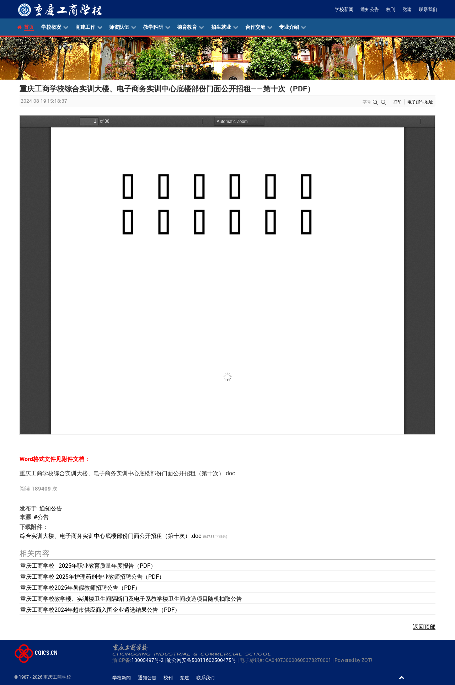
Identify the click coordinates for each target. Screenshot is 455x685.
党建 (407, 9)
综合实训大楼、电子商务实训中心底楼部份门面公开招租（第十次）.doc (111, 536)
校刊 (390, 9)
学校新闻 (344, 9)
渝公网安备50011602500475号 (201, 660)
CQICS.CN (36, 653)
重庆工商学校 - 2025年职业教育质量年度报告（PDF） (88, 565)
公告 (43, 517)
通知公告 (369, 9)
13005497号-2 (148, 660)
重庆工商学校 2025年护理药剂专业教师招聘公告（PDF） (92, 576)
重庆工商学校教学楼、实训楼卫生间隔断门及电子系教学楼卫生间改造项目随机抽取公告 (131, 599)
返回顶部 (424, 627)
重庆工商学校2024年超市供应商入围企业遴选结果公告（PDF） (100, 610)
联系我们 (428, 9)
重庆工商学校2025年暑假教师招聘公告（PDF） (80, 588)
